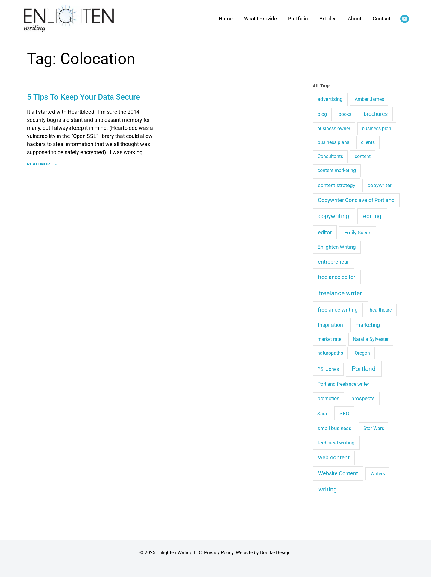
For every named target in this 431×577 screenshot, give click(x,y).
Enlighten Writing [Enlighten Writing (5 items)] (337, 247)
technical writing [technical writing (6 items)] (336, 443)
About (355, 18)
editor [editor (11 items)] (325, 232)
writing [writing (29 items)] (327, 489)
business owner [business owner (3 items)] (333, 128)
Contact (382, 18)
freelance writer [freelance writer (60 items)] (340, 293)
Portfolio (298, 18)
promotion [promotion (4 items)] (328, 398)
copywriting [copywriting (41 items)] (333, 216)
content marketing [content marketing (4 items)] (337, 170)
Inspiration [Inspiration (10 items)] (330, 325)
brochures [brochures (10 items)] (376, 114)
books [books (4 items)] (345, 114)
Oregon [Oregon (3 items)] (362, 353)
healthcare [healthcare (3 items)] (381, 310)
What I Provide (260, 18)
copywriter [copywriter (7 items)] (380, 185)
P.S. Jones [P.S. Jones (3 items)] (328, 369)
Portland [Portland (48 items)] (364, 368)
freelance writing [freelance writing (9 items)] (338, 310)
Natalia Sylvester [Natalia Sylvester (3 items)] (370, 339)
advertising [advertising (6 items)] (330, 99)
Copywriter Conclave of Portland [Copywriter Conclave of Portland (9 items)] (356, 200)
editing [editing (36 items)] (372, 216)
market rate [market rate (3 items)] (329, 339)
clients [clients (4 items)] (368, 142)
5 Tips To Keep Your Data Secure (83, 96)
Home (226, 18)
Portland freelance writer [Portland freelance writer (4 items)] (343, 384)
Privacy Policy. (219, 552)
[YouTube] (404, 19)
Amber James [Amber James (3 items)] (369, 99)
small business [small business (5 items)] (334, 428)
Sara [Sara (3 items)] (322, 414)
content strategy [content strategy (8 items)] (336, 185)
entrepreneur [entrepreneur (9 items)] (333, 262)
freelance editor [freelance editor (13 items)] (336, 277)
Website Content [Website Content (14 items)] (338, 473)
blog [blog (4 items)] (322, 114)
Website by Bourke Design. (264, 552)
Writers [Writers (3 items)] (377, 473)
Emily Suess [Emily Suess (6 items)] (357, 233)
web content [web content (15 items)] (334, 457)
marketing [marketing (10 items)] (368, 325)
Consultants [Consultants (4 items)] (330, 156)
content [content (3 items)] (363, 156)
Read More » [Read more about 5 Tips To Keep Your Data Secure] (42, 164)
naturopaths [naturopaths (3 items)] (330, 353)
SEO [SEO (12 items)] (344, 413)
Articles (328, 18)
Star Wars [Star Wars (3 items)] (373, 428)
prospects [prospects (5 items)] (363, 398)
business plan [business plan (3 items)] (376, 128)
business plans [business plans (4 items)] (333, 142)
